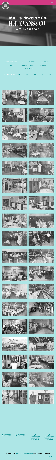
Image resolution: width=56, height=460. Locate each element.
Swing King (28, 68)
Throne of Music (28, 65)
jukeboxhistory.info (24, 453)
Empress (32, 62)
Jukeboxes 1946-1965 (49, 437)
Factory (20, 435)
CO (35, 74)
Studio (43, 65)
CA (27, 74)
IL (42, 74)
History (6, 435)
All (22, 62)
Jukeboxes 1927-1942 (35, 437)
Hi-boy (12, 65)
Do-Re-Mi (44, 62)
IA (50, 74)
